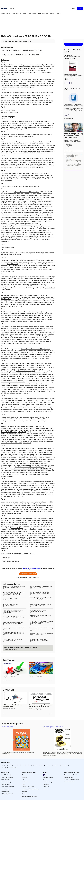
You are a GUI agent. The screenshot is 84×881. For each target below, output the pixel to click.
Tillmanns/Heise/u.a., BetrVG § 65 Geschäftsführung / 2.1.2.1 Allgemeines (39, 640)
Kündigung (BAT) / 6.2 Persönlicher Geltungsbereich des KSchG (38, 611)
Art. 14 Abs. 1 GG (31, 352)
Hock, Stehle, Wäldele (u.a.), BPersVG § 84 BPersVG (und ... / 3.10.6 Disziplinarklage (40, 593)
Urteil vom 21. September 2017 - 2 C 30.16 (26, 192)
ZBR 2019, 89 (22, 432)
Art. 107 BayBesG (45, 529)
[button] (12, 8)
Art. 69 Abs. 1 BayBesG (40, 531)
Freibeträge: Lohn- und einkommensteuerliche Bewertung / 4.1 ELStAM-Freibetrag (14, 587)
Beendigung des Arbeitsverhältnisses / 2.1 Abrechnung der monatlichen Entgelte (13, 623)
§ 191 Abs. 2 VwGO (37, 123)
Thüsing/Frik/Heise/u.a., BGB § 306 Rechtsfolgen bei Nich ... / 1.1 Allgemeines (41, 634)
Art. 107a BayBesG (47, 158)
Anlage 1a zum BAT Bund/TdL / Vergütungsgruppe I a (10, 599)
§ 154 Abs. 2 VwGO (28, 553)
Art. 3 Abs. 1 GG (26, 225)
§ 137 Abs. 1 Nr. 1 (25, 123)
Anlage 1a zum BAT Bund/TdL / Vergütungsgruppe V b (10, 605)
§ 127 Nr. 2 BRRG (49, 123)
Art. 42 (40, 149)
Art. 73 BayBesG (23, 542)
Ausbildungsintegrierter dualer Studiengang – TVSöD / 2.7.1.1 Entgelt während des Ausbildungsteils (13, 611)
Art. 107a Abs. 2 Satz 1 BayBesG (25, 371)
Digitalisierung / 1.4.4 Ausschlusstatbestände (13, 628)
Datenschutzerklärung (70, 157)
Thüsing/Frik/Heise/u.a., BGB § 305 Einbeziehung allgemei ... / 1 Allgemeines (41, 629)
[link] (3, 13)
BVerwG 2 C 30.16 (12, 264)
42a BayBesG (46, 149)
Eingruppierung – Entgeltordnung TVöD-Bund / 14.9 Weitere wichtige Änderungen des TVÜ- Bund (14, 633)
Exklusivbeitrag (7, 663)
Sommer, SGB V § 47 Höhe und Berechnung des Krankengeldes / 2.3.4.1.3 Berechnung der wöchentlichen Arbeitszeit (41, 622)
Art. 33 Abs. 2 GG (24, 363)
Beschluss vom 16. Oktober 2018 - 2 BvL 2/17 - (25, 469)
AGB (81, 153)
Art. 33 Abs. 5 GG (14, 85)
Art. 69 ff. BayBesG (17, 528)
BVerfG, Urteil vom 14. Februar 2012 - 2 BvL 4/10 (29, 467)
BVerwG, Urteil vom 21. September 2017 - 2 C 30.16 (19, 411)
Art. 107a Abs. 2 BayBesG (14, 502)
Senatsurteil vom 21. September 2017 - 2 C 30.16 (35, 349)
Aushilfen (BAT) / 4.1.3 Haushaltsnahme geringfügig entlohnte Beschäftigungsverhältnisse (14, 617)
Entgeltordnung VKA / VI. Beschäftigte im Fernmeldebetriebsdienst (12, 640)
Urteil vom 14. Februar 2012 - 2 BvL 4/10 (13, 382)
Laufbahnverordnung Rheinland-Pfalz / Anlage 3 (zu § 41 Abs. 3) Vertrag (41, 616)
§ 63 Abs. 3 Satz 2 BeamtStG (9, 125)
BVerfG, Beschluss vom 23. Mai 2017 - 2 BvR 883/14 (17, 380)
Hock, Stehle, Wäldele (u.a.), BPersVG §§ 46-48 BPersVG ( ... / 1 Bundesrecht (41, 587)
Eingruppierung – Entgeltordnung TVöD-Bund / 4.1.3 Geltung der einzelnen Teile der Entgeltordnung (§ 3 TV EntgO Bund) (14, 593)
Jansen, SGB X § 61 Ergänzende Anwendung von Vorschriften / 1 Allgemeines (40, 605)
